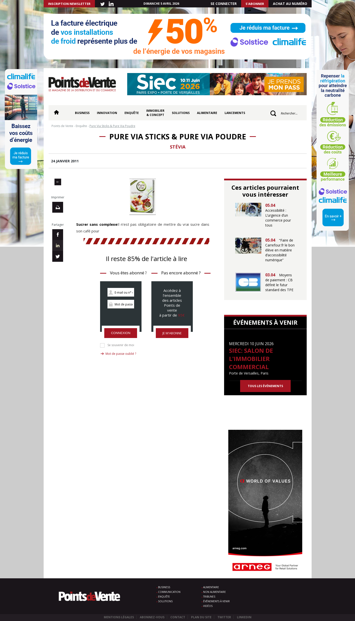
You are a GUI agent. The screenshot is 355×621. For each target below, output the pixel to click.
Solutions (181, 113)
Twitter (224, 617)
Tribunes (209, 596)
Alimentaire (207, 113)
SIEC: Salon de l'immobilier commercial (251, 358)
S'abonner (255, 3)
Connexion (120, 333)
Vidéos (208, 606)
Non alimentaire (214, 592)
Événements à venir (216, 601)
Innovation (107, 113)
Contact (177, 617)
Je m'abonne (172, 333)
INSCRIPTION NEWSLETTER (69, 3)
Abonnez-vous (152, 617)
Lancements (235, 113)
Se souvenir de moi (120, 345)
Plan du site (201, 617)
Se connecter (224, 3)
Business (82, 113)
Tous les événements (265, 386)
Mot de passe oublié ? (121, 354)
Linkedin (244, 617)
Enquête (131, 113)
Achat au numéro (290, 3)
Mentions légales (119, 617)
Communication (169, 592)
